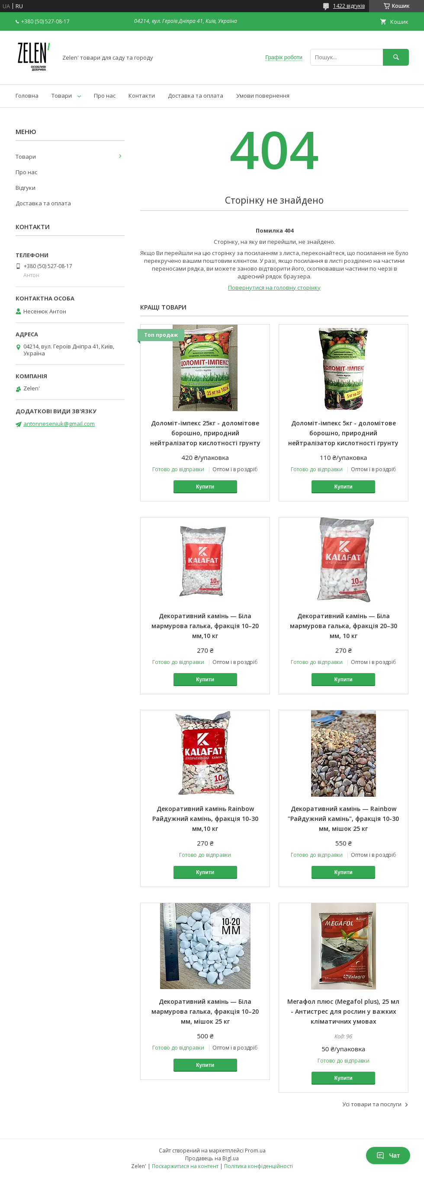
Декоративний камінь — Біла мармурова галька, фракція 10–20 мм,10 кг (205, 626)
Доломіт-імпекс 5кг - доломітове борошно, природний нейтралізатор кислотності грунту (343, 433)
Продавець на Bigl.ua (212, 1158)
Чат (388, 1155)
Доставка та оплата (195, 95)
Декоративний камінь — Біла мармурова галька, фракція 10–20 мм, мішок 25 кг (205, 1011)
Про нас (105, 95)
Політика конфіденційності (258, 1166)
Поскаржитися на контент (185, 1166)
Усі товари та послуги (372, 1104)
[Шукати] (396, 57)
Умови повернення (262, 95)
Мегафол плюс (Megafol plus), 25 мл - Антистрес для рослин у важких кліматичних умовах (343, 1011)
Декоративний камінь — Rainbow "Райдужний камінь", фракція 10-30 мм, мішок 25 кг (343, 818)
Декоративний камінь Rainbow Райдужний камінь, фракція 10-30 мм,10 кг (205, 818)
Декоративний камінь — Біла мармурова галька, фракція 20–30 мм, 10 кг (343, 626)
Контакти (141, 95)
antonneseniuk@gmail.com (59, 423)
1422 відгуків (349, 6)
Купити (205, 487)
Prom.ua (255, 1150)
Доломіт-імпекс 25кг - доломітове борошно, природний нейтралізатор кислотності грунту (205, 433)
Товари (61, 95)
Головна (27, 95)
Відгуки (25, 188)
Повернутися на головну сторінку (274, 287)
